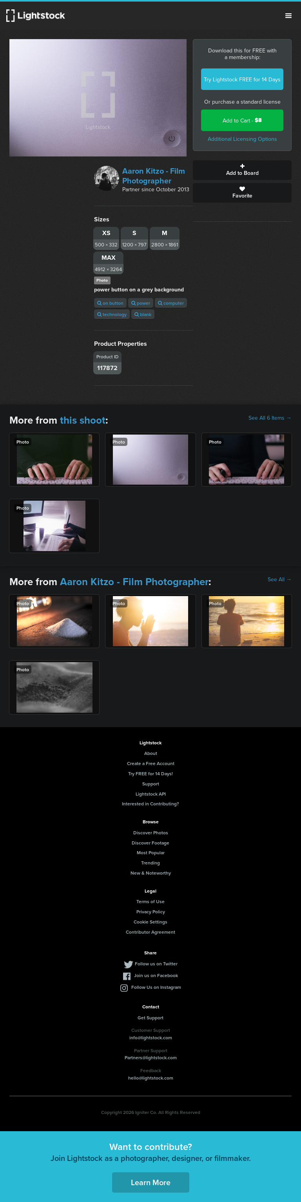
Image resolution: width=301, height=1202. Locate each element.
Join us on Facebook (156, 975)
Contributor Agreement (150, 932)
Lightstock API (151, 794)
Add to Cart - (242, 120)
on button (110, 303)
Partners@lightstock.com (151, 1057)
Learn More (150, 1182)
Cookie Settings (150, 921)
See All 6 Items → (270, 418)
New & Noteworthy (151, 873)
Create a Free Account (150, 763)
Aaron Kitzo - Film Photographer (153, 175)
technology (112, 314)
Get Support (150, 1017)
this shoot (82, 420)
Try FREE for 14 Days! (150, 773)
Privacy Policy (150, 911)
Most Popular (151, 852)
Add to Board (242, 170)
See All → (280, 579)
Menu (288, 15)
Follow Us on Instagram (156, 987)
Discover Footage (150, 842)
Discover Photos (150, 832)
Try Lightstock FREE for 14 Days (242, 79)
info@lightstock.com (150, 1037)
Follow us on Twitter (156, 963)
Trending (150, 862)
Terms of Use (150, 901)
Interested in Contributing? (150, 803)
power (140, 303)
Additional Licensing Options (242, 139)
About (150, 753)
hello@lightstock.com (150, 1077)
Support (150, 783)
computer (171, 303)
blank (142, 314)
